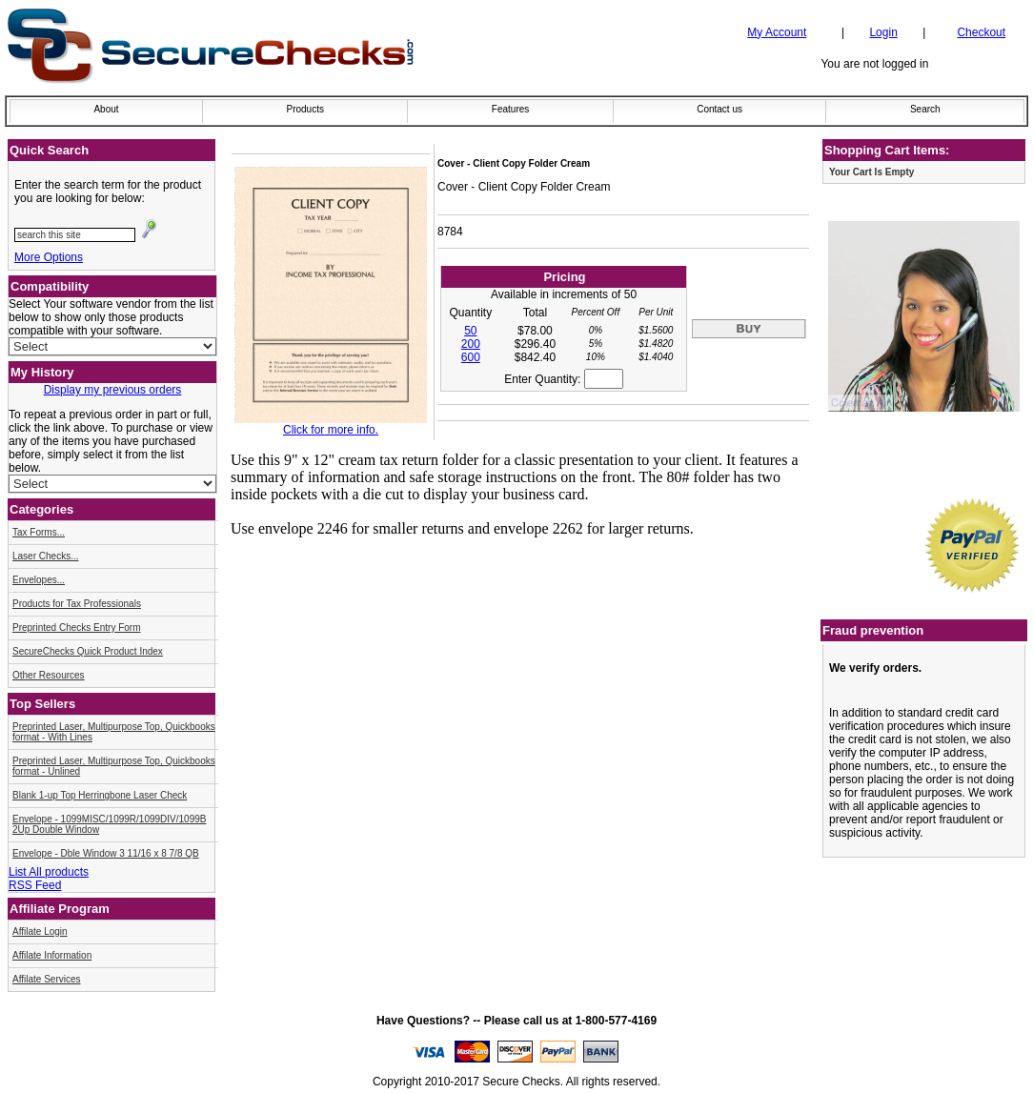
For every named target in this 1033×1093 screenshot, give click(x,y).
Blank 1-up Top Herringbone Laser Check (99, 795)
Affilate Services (46, 979)
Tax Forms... (38, 532)
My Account (776, 32)
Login (883, 32)
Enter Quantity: (563, 379)
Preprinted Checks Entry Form (76, 627)
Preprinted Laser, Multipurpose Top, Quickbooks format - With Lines (113, 731)
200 (470, 344)
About (105, 109)
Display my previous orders (113, 389)
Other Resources (48, 675)
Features (510, 109)
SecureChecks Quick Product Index (87, 651)
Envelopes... (38, 580)
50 (470, 330)
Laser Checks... (45, 556)
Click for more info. (330, 429)
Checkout (981, 32)
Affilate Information (51, 955)
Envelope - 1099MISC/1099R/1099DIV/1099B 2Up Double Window (109, 824)
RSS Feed (35, 885)
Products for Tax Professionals (76, 603)
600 (470, 357)
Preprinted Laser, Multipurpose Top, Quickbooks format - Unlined (113, 766)
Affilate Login (40, 931)
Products (304, 109)
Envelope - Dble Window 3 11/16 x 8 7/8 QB (105, 853)
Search (925, 109)
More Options (48, 257)
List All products (49, 872)
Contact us (719, 109)
